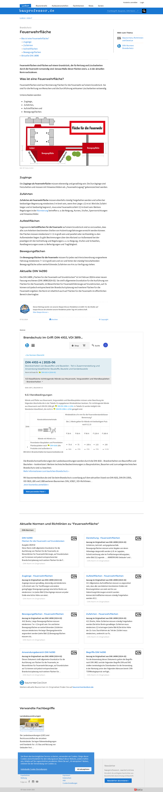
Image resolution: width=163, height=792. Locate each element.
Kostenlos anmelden (130, 2)
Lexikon (25, 5)
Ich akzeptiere (83, 769)
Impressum (66, 775)
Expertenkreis (25, 775)
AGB (64, 780)
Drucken (53, 319)
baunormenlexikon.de (83, 687)
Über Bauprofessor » (41, 312)
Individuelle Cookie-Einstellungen (34, 769)
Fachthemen (78, 5)
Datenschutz (67, 778)
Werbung (24, 778)
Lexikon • (23, 18)
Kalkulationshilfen (60, 5)
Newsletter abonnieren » (118, 780)
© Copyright (103, 319)
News (91, 5)
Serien (101, 5)
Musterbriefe (41, 5)
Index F (29, 18)
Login (142, 2)
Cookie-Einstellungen (70, 783)
